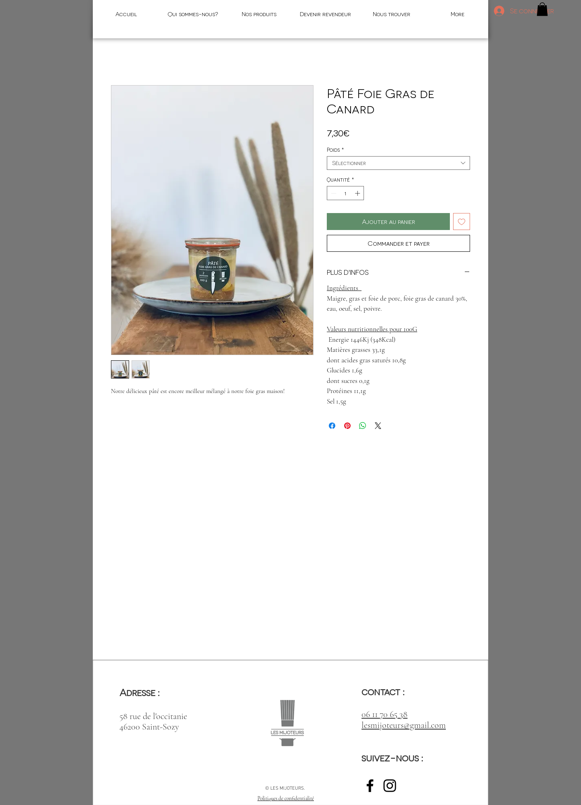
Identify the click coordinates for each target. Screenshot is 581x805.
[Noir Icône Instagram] (389, 785)
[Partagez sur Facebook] (332, 426)
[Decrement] (333, 193)
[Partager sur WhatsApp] (363, 426)
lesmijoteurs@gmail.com (404, 725)
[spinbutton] (345, 193)
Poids (335, 149)
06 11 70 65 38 (385, 714)
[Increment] (358, 193)
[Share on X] (378, 426)
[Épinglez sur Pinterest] (347, 426)
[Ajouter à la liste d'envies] (461, 221)
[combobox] (398, 163)
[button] (542, 9)
